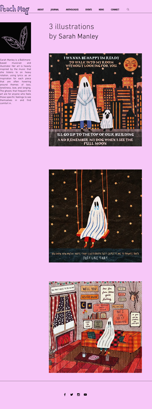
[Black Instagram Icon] (78, 394)
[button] (41, 9)
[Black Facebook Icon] (65, 394)
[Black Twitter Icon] (72, 394)
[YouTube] (85, 394)
